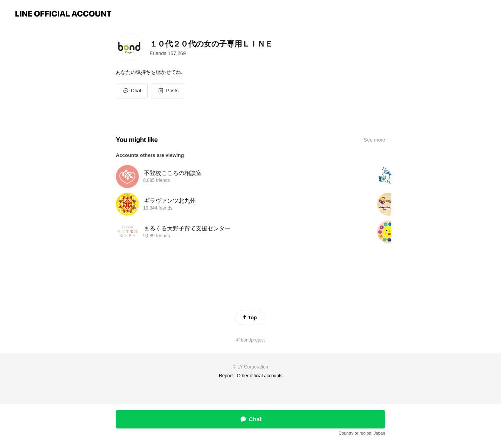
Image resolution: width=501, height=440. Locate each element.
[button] (168, 90)
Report (226, 375)
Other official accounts (260, 375)
